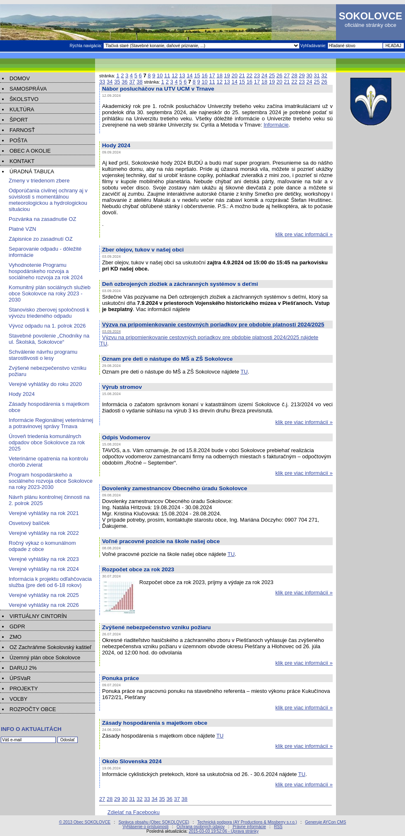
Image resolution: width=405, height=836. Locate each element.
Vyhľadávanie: (314, 45)
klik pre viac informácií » (304, 234)
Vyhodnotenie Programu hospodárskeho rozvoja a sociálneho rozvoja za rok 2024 (46, 271)
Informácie (276, 125)
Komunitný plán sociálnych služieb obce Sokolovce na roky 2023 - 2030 (50, 293)
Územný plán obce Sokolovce (45, 657)
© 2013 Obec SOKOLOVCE (85, 822)
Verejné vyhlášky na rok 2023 (44, 559)
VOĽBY (18, 699)
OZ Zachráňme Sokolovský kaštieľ (50, 647)
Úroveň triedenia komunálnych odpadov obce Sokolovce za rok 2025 (47, 442)
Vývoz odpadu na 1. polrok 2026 (47, 326)
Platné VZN (22, 229)
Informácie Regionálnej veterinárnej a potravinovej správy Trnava (51, 423)
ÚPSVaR (20, 678)
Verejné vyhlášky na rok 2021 (44, 513)
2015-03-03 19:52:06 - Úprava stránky (224, 831)
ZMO (15, 637)
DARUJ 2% (23, 668)
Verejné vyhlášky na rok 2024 (44, 569)
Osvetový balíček (29, 523)
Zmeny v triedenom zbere (39, 180)
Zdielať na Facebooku (133, 812)
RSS (278, 826)
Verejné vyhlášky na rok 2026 (44, 605)
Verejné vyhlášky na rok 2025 (44, 595)
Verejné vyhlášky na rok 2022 (44, 533)
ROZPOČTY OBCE (33, 709)
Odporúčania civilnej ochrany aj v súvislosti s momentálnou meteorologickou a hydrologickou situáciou (48, 199)
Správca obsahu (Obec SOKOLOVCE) (154, 822)
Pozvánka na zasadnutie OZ (42, 219)
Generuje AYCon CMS (325, 822)
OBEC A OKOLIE (30, 151)
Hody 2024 (22, 394)
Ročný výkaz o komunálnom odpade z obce (42, 546)
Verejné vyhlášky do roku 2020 (45, 384)
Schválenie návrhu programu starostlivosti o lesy (43, 355)
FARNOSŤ (22, 130)
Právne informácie (249, 826)
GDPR (17, 626)
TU (103, 343)
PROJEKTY (24, 688)
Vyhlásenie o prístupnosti (145, 826)
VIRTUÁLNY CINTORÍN (38, 616)
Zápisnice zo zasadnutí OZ (41, 239)
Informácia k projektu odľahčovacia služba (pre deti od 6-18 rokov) (50, 582)
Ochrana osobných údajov (200, 826)
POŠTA (18, 140)
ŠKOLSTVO (24, 99)
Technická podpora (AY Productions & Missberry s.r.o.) (247, 822)
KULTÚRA (22, 109)
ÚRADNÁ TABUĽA (32, 171)
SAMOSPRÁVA (28, 89)
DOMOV (20, 78)
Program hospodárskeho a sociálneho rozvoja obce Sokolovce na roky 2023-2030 (51, 481)
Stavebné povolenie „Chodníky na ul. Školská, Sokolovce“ (49, 339)
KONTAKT (22, 161)
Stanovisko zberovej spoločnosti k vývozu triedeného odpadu (49, 313)
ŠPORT (19, 120)
